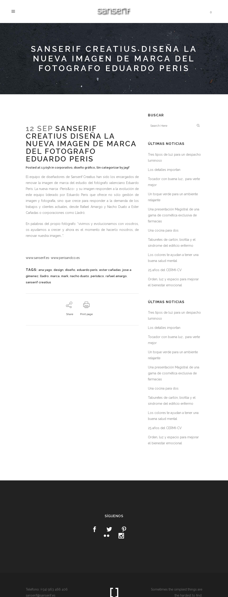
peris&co (97, 276)
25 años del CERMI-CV (165, 270)
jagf (127, 167)
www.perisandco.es (65, 258)
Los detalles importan (164, 170)
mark (64, 276)
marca (55, 276)
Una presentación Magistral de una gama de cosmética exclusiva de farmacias (173, 215)
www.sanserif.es (37, 258)
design (58, 270)
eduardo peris (87, 270)
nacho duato (79, 276)
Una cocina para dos (163, 230)
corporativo (63, 167)
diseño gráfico (84, 167)
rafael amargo (116, 276)
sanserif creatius (38, 282)
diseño (70, 270)
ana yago (45, 270)
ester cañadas (110, 270)
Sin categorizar (107, 167)
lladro (44, 276)
